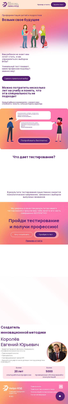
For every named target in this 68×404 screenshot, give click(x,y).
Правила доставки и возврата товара (42, 389)
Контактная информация (38, 395)
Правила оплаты (36, 387)
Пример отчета (43, 5)
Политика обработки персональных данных (44, 392)
